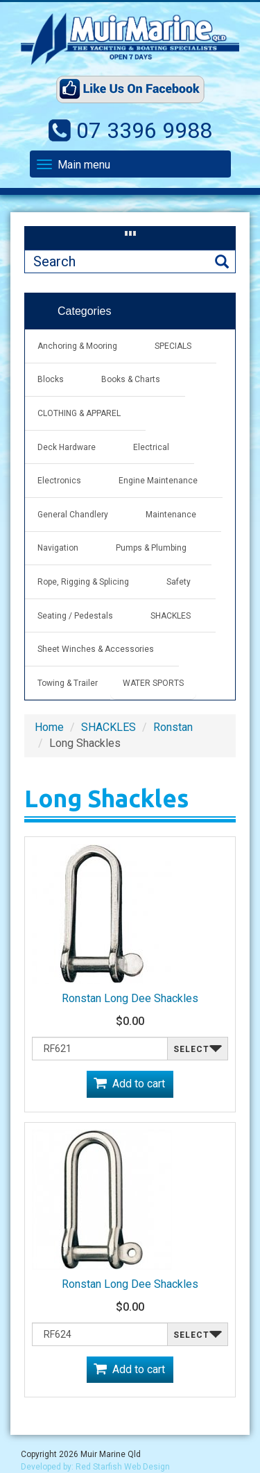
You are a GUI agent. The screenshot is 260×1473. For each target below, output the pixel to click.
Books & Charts (130, 379)
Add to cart (138, 1083)
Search (222, 262)
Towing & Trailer (67, 683)
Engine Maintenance (158, 480)
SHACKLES (170, 616)
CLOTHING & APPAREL (79, 413)
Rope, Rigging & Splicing (83, 582)
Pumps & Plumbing (151, 548)
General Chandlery (72, 514)
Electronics (59, 480)
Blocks (50, 379)
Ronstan (173, 727)
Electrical (151, 447)
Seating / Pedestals (75, 616)
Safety (178, 582)
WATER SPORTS (153, 683)
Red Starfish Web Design (123, 1467)
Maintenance (171, 514)
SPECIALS (173, 346)
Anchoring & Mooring (77, 346)
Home (49, 727)
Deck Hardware (66, 447)
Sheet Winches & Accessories (95, 649)
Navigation (57, 548)
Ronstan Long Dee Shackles (130, 998)
